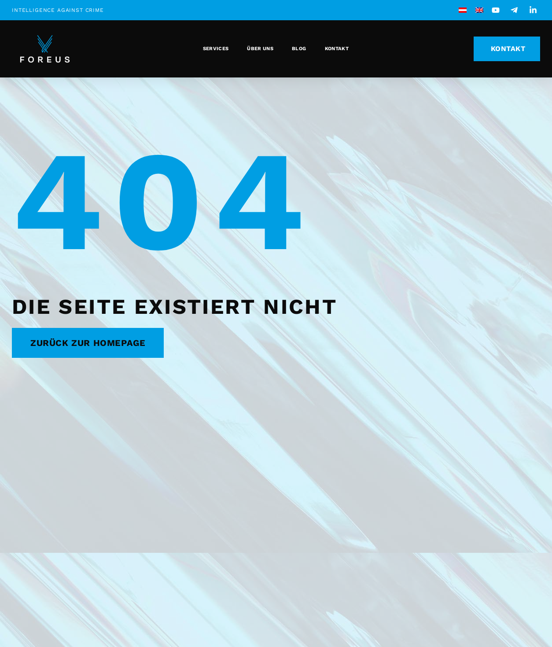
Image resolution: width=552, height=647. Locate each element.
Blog (299, 48)
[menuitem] (463, 10)
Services (216, 48)
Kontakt (337, 48)
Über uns (260, 48)
